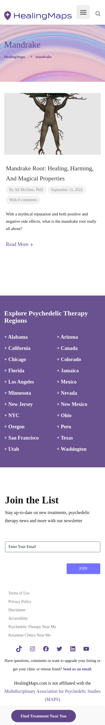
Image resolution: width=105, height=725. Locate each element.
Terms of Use (18, 593)
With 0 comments (23, 200)
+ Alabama (16, 337)
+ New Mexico (72, 404)
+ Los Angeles (19, 382)
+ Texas (65, 438)
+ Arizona (67, 337)
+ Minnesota (17, 393)
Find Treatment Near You (44, 716)
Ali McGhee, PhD (29, 190)
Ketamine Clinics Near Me (29, 635)
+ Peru (64, 426)
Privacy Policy (19, 601)
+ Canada (67, 348)
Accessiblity (18, 618)
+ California (17, 348)
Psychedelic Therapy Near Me (32, 627)
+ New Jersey (18, 404)
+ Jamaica (68, 370)
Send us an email (77, 669)
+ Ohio (64, 415)
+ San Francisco (21, 438)
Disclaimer (16, 610)
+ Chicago (15, 359)
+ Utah (11, 449)
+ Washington (72, 449)
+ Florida (14, 370)
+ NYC (11, 415)
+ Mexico (67, 382)
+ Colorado (69, 359)
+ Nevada (67, 393)
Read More (19, 244)
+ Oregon (14, 426)
